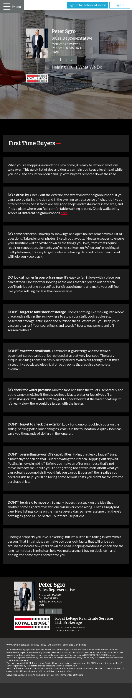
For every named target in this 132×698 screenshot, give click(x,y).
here (64, 213)
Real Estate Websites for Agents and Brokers (61, 675)
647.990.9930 (72, 44)
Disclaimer (54, 644)
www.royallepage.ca (18, 644)
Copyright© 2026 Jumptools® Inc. (23, 675)
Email (55, 52)
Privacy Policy (38, 644)
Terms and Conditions (73, 644)
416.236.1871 (72, 48)
